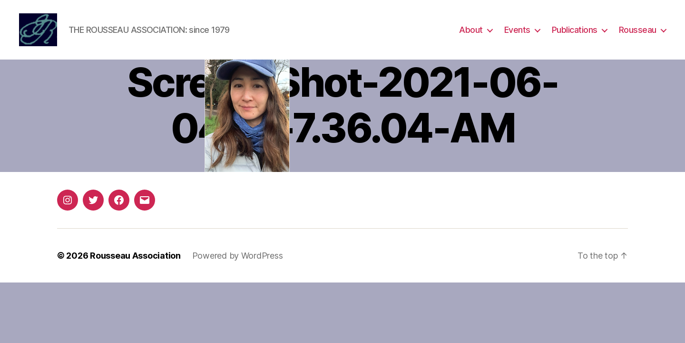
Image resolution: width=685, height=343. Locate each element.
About (471, 30)
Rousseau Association (135, 256)
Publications (574, 30)
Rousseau (637, 30)
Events (517, 30)
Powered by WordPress (237, 256)
